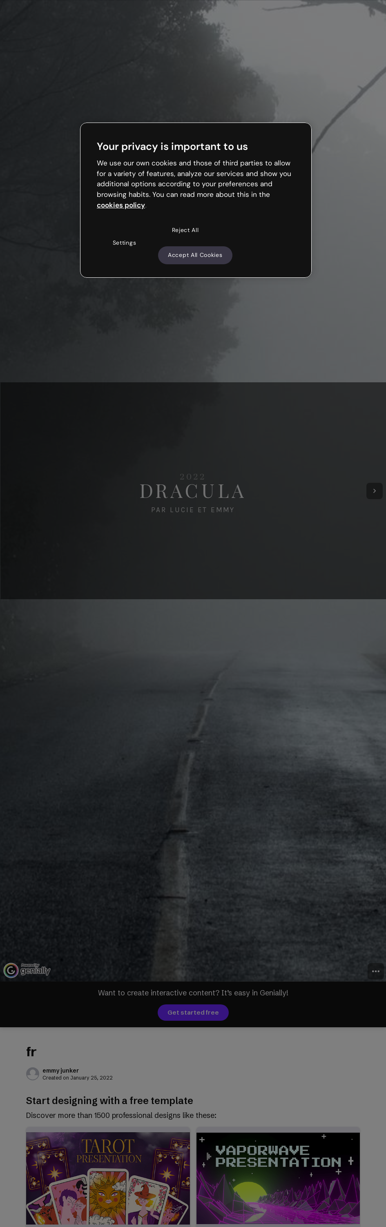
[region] (196, 200)
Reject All (185, 230)
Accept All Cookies (195, 255)
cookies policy (121, 205)
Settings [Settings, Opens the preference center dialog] (124, 242)
